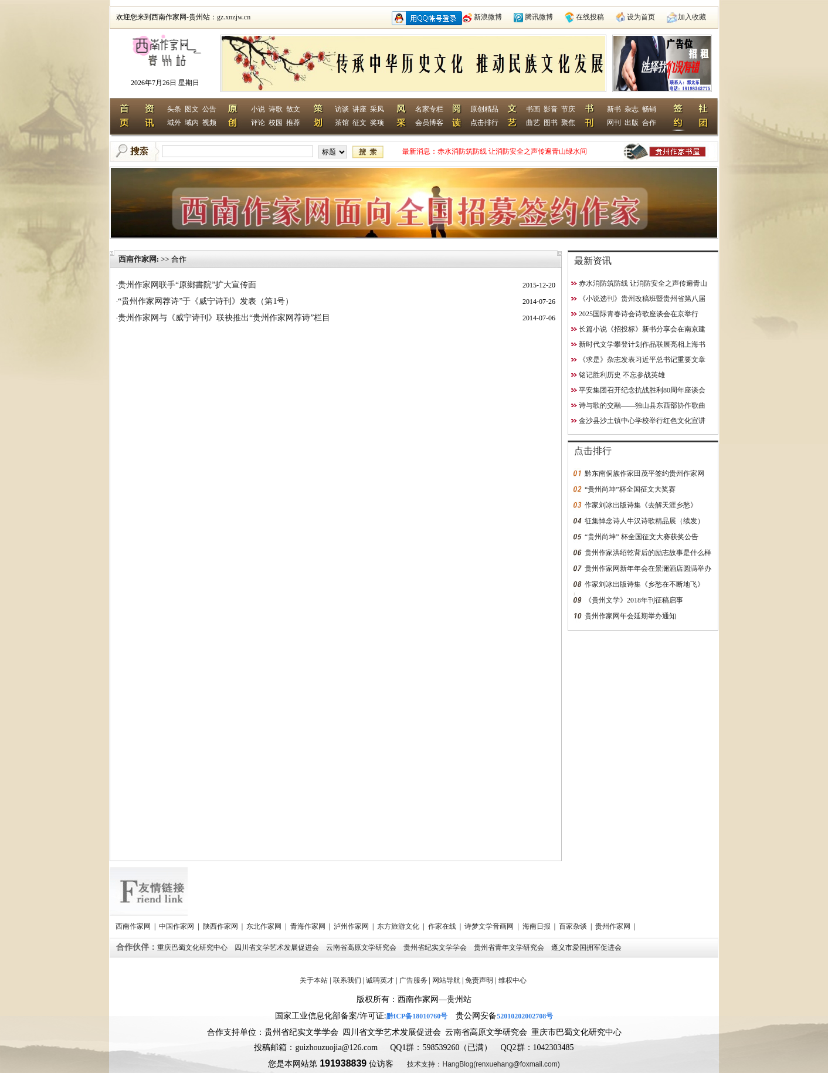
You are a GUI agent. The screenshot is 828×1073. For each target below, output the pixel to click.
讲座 (359, 109)
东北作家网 (264, 926)
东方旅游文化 (399, 926)
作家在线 (443, 926)
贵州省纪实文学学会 (436, 947)
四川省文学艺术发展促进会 (278, 947)
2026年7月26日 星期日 (165, 83)
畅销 (649, 109)
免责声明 (479, 980)
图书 (551, 123)
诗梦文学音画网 (489, 926)
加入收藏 (692, 17)
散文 (293, 109)
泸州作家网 (352, 926)
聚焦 (568, 123)
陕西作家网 (221, 926)
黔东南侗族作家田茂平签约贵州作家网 (644, 473)
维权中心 (512, 980)
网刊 (614, 123)
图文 (192, 109)
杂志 (632, 109)
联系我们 (347, 980)
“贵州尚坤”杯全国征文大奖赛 (630, 489)
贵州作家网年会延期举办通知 (630, 616)
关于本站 (314, 980)
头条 (174, 109)
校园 (276, 123)
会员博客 (429, 123)
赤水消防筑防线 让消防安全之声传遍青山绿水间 (512, 151)
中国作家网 (177, 926)
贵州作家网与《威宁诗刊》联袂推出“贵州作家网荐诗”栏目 (224, 317)
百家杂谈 (574, 926)
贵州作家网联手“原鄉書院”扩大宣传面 (187, 284)
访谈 (342, 109)
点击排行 (484, 123)
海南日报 (537, 926)
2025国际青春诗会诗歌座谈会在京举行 (638, 314)
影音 (551, 109)
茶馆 (342, 123)
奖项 (377, 123)
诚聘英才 (380, 980)
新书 (614, 109)
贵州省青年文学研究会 (510, 947)
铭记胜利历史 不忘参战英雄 (622, 375)
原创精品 (484, 109)
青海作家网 (308, 926)
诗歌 (276, 109)
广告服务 (413, 980)
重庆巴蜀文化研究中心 (193, 947)
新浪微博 (488, 17)
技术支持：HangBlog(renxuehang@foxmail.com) (483, 1064)
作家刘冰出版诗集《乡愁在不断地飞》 (644, 584)
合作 (649, 123)
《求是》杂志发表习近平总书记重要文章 (642, 360)
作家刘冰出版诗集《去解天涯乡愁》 (641, 505)
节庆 (568, 109)
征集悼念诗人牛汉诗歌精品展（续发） (644, 521)
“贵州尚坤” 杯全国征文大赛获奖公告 (641, 537)
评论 (258, 123)
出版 (632, 123)
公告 (209, 109)
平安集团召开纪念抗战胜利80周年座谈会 (642, 390)
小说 (258, 109)
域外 (174, 123)
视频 (209, 123)
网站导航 (446, 980)
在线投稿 (590, 17)
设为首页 (641, 17)
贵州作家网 (613, 926)
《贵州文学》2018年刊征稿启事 (634, 600)
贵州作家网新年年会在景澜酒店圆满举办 (648, 568)
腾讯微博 (539, 17)
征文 (359, 123)
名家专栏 (429, 109)
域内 (192, 123)
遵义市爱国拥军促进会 (587, 947)
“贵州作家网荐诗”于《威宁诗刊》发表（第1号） (205, 301)
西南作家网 (137, 259)
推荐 (293, 123)
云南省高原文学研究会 (362, 947)
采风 (377, 109)
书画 (533, 109)
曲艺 (533, 123)
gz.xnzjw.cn (233, 17)
